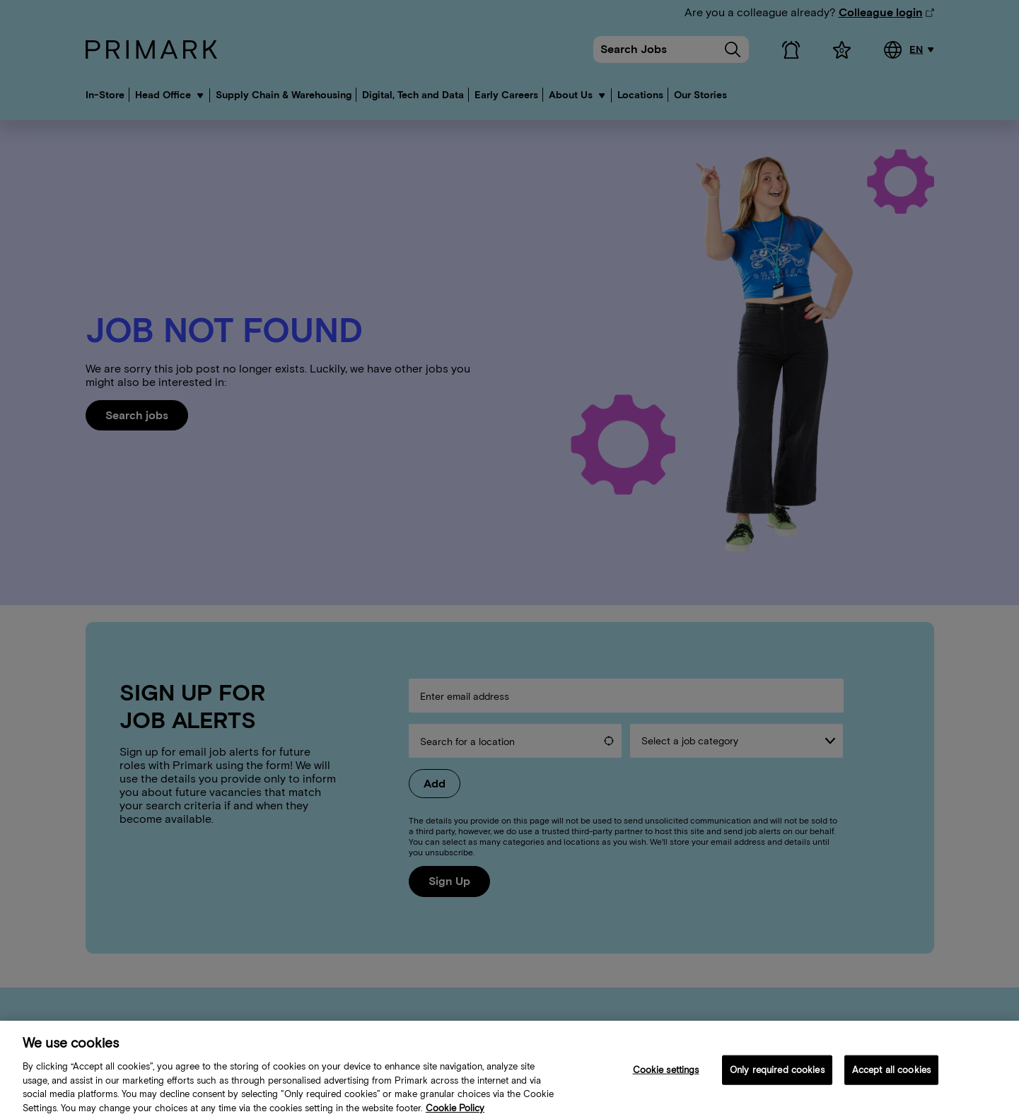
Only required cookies (777, 1079)
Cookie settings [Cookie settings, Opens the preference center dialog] (666, 1079)
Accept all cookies (891, 1079)
